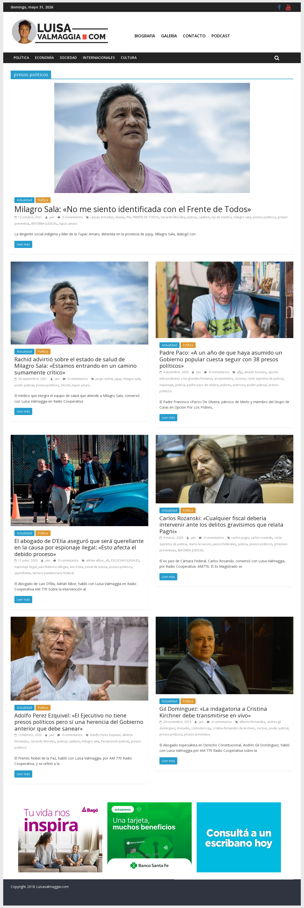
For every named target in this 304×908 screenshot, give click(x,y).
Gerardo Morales (173, 217)
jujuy (118, 379)
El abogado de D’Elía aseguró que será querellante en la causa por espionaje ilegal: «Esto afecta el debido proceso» (79, 547)
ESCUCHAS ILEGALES (125, 560)
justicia (192, 217)
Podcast (221, 36)
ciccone (240, 378)
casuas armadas (101, 217)
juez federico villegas (53, 567)
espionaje (166, 385)
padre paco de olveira (202, 385)
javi (52, 217)
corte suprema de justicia (265, 378)
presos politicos (264, 217)
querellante (22, 573)
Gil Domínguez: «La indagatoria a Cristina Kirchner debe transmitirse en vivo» (213, 712)
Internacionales (99, 57)
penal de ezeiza (96, 567)
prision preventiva (197, 734)
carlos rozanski (261, 538)
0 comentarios (70, 217)
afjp (239, 372)
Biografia (145, 36)
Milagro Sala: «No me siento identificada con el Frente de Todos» (132, 209)
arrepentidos (223, 378)
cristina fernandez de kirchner (234, 728)
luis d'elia (76, 567)
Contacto (194, 36)
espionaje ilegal (25, 567)
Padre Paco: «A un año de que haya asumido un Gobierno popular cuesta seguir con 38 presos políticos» (220, 359)
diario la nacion (200, 544)
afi (107, 560)
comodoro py (201, 728)
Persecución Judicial (115, 741)
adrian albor (95, 560)
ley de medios (222, 217)
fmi (128, 217)
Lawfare (204, 217)
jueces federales (224, 544)
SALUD (65, 385)
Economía (44, 57)
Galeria (169, 36)
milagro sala (242, 217)
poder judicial (24, 385)
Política (21, 57)
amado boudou (255, 372)
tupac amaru (68, 223)
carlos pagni (240, 538)
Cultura (129, 57)
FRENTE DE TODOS (146, 217)
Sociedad (68, 57)
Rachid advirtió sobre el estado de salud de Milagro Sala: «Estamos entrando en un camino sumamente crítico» (75, 365)
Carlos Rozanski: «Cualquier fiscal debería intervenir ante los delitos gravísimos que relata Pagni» (221, 524)
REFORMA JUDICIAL (44, 223)
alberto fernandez (252, 722)
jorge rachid (104, 379)
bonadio (183, 728)
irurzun (262, 728)
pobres (225, 385)
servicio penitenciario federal (53, 573)
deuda (119, 217)
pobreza (239, 385)
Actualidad (24, 200)
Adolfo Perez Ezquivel (105, 735)
